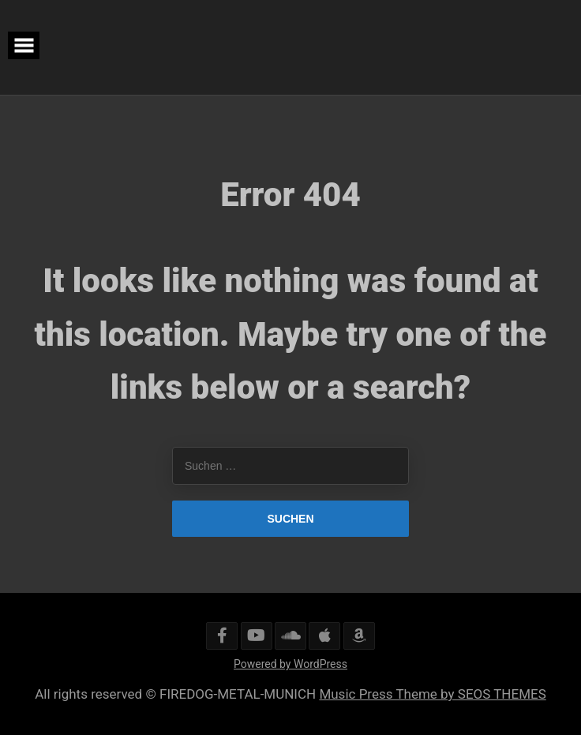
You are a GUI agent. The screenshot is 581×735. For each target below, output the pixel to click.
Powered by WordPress (290, 664)
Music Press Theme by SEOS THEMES (432, 694)
